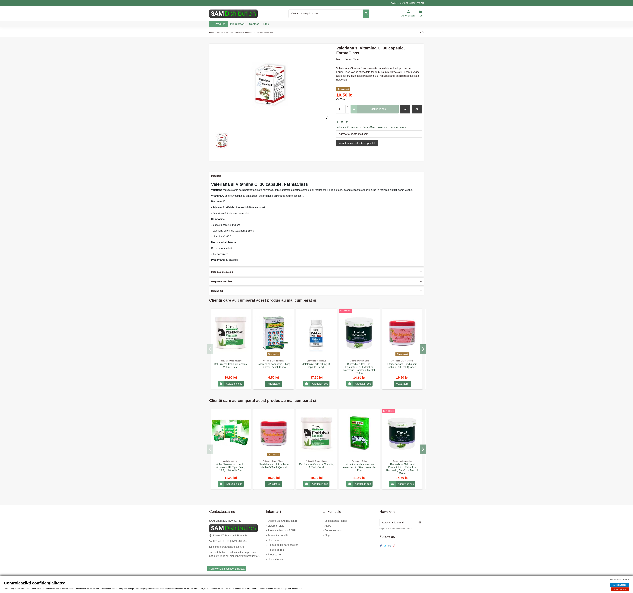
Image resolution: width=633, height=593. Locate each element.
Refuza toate (620, 589)
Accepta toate (619, 585)
